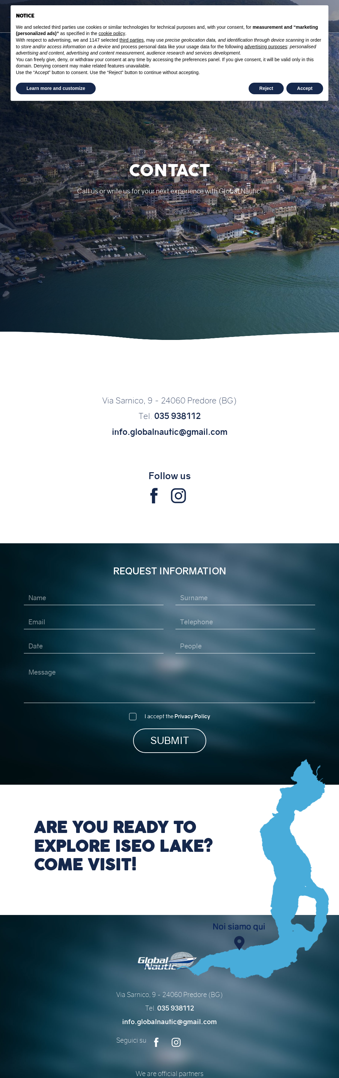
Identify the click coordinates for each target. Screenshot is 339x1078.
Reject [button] (266, 88)
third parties (132, 40)
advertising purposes (265, 46)
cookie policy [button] (112, 33)
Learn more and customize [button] (55, 88)
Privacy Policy (192, 716)
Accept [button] (305, 88)
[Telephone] (245, 622)
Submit (169, 740)
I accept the (177, 716)
